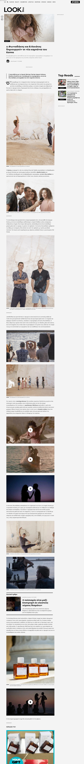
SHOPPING (37, 2)
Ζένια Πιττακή (13, 61)
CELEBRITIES (23, 2)
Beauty (7, 41)
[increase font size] (2, 19)
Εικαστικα (9, 610)
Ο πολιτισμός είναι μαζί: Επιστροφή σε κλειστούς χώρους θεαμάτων (35, 603)
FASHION (11, 2)
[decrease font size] (2, 17)
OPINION (43, 2)
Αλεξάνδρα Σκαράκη (26, 597)
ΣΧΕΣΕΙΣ (49, 2)
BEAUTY (17, 2)
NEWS (54, 2)
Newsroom (69, 79)
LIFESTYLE (31, 2)
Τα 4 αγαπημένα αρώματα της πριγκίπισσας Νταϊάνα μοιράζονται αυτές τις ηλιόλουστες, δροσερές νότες (73, 97)
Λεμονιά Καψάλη (70, 91)
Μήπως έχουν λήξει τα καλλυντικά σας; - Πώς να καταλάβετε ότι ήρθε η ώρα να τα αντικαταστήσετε (73, 85)
